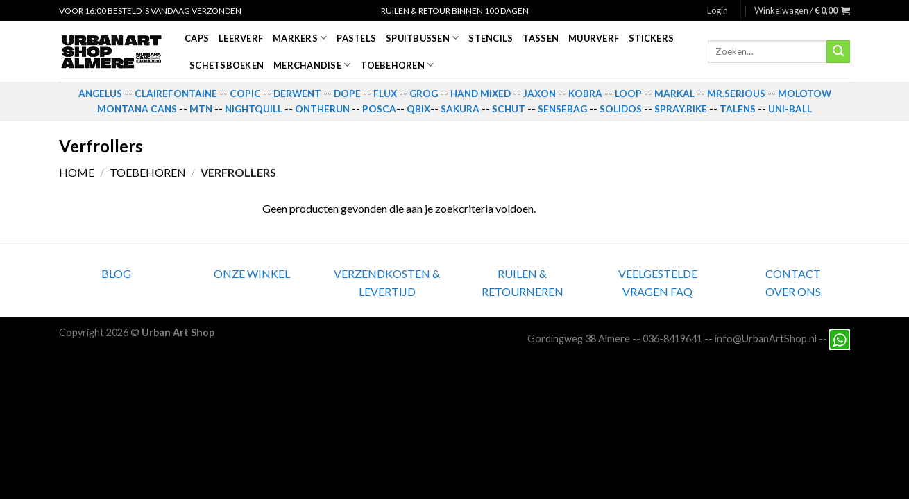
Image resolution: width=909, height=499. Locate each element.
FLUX (385, 93)
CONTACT (793, 273)
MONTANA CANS (137, 108)
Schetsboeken (226, 65)
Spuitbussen (422, 37)
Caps (197, 38)
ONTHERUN (322, 108)
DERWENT (297, 93)
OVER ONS (793, 291)
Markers (300, 37)
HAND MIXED (480, 93)
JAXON (539, 93)
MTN (200, 108)
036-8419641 (672, 338)
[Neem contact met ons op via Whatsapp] (839, 338)
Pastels (356, 38)
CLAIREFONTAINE (176, 93)
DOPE (347, 93)
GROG (423, 93)
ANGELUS (100, 93)
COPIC (245, 93)
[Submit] (838, 52)
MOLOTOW (804, 93)
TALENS (738, 108)
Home (76, 172)
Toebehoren (397, 64)
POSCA (379, 108)
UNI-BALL (790, 108)
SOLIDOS (621, 108)
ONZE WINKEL (252, 273)
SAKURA (460, 108)
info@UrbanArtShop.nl (766, 338)
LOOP (628, 93)
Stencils (490, 38)
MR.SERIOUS (736, 93)
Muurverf (593, 38)
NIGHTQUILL (253, 108)
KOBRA (585, 93)
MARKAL (674, 93)
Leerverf (241, 38)
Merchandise (311, 64)
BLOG (116, 273)
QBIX (418, 108)
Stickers (651, 38)
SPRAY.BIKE (680, 108)
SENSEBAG (562, 108)
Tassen (541, 38)
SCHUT (508, 108)
